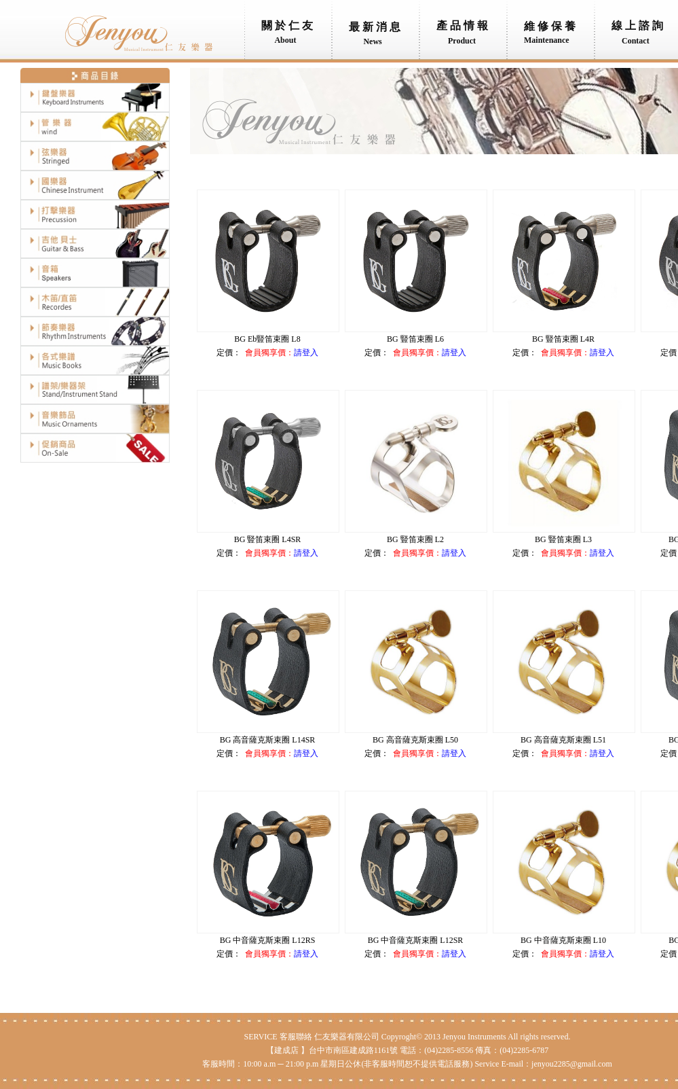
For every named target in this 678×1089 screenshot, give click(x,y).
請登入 (306, 352)
